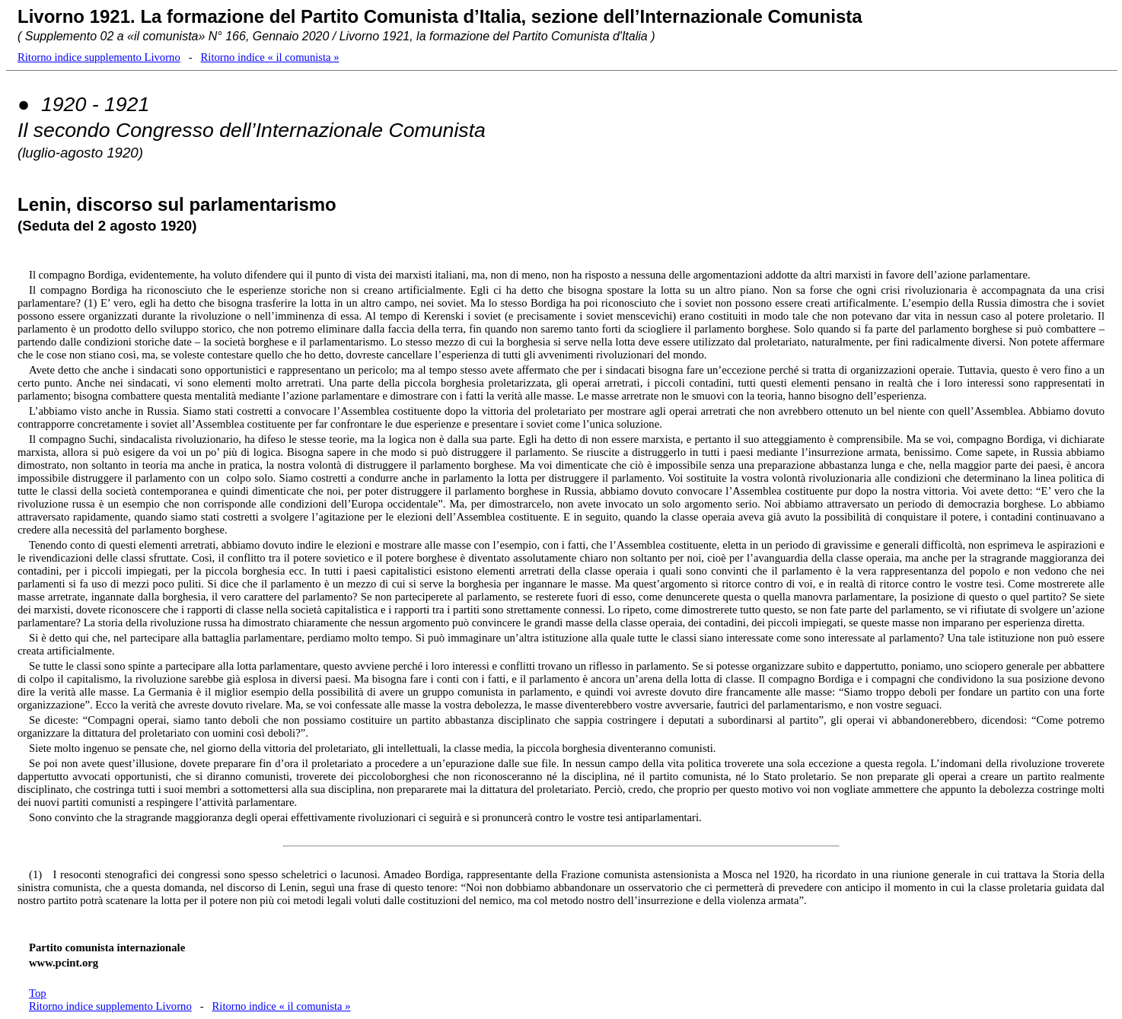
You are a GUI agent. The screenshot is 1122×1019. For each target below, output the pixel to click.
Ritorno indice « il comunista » (270, 57)
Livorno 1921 (74, 16)
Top (37, 993)
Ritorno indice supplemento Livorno (99, 57)
